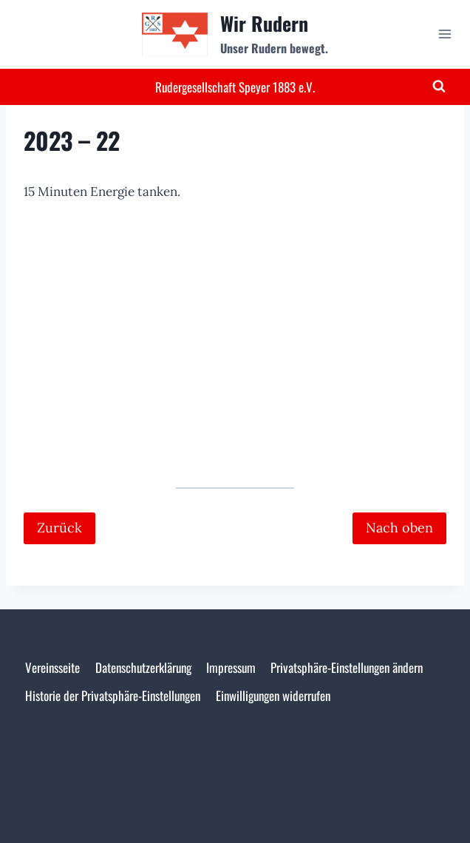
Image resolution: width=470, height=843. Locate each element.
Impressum (231, 667)
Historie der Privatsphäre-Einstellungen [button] (112, 695)
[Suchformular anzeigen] (439, 86)
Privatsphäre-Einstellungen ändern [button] (346, 667)
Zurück (59, 527)
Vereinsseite (52, 667)
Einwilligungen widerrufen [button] (273, 695)
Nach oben (399, 527)
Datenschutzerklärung (143, 667)
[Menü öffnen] (444, 34)
